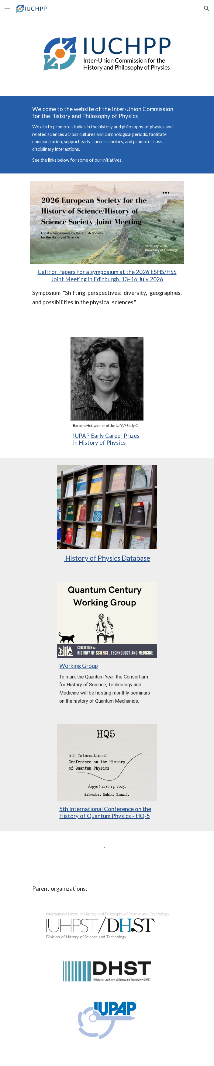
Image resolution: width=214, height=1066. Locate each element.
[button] (7, 8)
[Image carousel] (107, 382)
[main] (107, 135)
